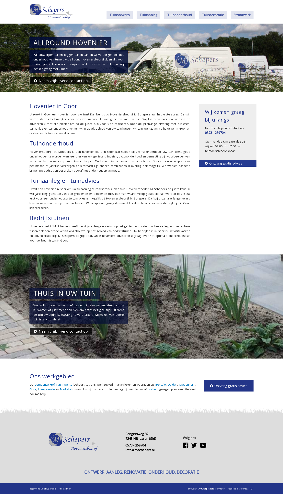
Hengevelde (46, 389)
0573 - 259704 (218, 3)
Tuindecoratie (213, 15)
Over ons (182, 3)
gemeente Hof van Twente (54, 384)
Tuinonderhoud (179, 15)
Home (170, 3)
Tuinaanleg (148, 15)
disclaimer (65, 488)
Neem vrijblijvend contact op (61, 80)
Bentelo (160, 384)
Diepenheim (187, 384)
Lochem (153, 389)
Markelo (65, 389)
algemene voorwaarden (42, 488)
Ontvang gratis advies (223, 163)
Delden (172, 384)
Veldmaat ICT (246, 488)
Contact (194, 3)
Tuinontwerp (119, 15)
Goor (32, 389)
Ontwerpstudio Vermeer (211, 488)
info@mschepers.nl (140, 450)
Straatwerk (242, 15)
